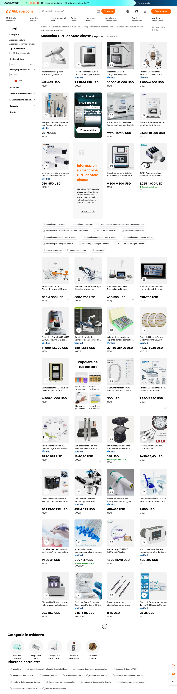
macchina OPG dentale (54, 224)
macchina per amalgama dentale (138, 237)
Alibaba (44, 27)
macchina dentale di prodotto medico (60, 237)
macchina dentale (48, 675)
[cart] (137, 11)
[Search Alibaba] (68, 11)
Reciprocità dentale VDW (124, 669)
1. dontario (98, 250)
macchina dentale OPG (105, 231)
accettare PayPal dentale (54, 688)
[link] (173, 666)
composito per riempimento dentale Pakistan (47, 669)
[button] (98, 11)
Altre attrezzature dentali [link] (52, 30)
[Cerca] (108, 11)
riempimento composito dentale (61, 682)
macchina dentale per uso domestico (90, 669)
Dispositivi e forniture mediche (66, 27)
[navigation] (22, 327)
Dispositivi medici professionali (98, 27)
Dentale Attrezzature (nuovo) (130, 27)
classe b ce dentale (52, 250)
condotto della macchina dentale (128, 675)
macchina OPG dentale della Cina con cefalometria (121, 224)
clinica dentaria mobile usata (130, 682)
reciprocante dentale (96, 675)
